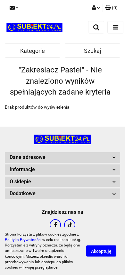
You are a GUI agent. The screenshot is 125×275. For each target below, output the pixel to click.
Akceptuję (101, 251)
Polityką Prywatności (23, 240)
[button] (111, 8)
